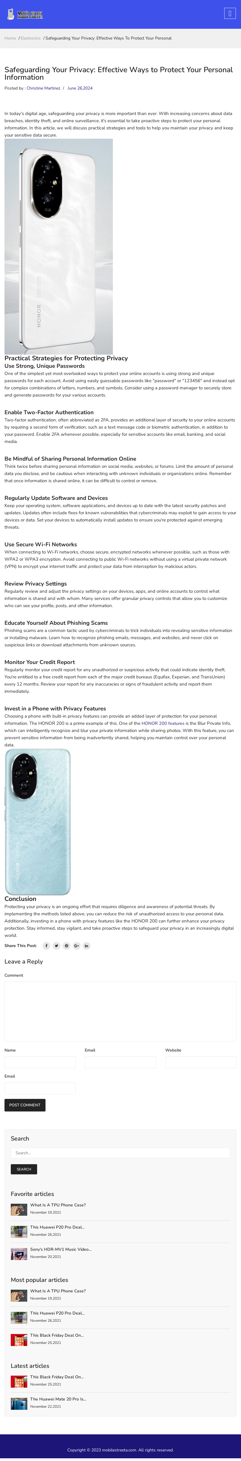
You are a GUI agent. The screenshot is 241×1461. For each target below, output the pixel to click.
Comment (13, 977)
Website (173, 1052)
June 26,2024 (80, 90)
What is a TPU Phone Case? (58, 1208)
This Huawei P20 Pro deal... (57, 1230)
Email (90, 1052)
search (24, 1172)
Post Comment (26, 1107)
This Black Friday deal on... (57, 1338)
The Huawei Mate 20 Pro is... (58, 1402)
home (10, 40)
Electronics (31, 40)
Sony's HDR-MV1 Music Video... (60, 1252)
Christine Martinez (43, 90)
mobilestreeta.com (119, 1453)
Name (10, 1052)
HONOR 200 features (163, 725)
